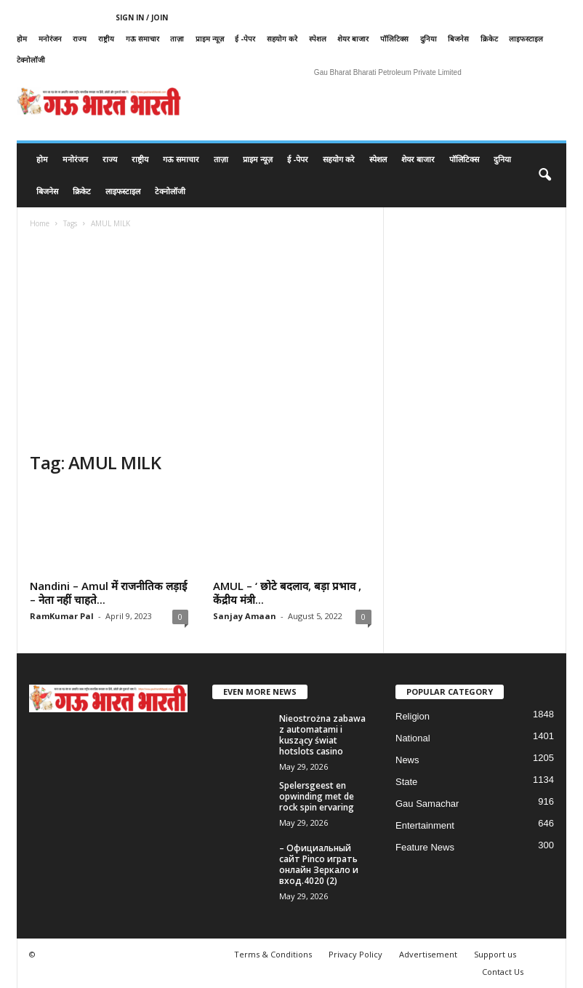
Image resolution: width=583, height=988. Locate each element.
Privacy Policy (355, 954)
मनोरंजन (50, 38)
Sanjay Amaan (244, 615)
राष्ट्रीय (106, 38)
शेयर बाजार (353, 38)
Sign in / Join (142, 17)
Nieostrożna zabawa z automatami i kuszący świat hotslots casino (322, 734)
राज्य (80, 38)
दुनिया (428, 38)
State (406, 781)
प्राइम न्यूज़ (210, 38)
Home (39, 223)
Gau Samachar (427, 803)
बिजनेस (458, 38)
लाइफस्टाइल (526, 38)
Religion (412, 716)
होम (22, 38)
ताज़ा (177, 38)
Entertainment (424, 825)
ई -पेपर (245, 38)
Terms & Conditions (273, 954)
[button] (544, 175)
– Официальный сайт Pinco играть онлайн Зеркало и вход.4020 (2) (318, 864)
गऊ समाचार (142, 38)
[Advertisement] (200, 342)
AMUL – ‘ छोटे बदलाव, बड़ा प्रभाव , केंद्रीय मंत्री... (287, 592)
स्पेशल (317, 38)
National (412, 738)
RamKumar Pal (62, 615)
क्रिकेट (489, 38)
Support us (495, 954)
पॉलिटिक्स (394, 38)
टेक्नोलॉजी (31, 60)
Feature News (424, 847)
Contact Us (502, 971)
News (407, 759)
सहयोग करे (282, 38)
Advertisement (428, 954)
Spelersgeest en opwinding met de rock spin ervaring (316, 796)
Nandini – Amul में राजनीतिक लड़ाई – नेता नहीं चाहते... (108, 592)
